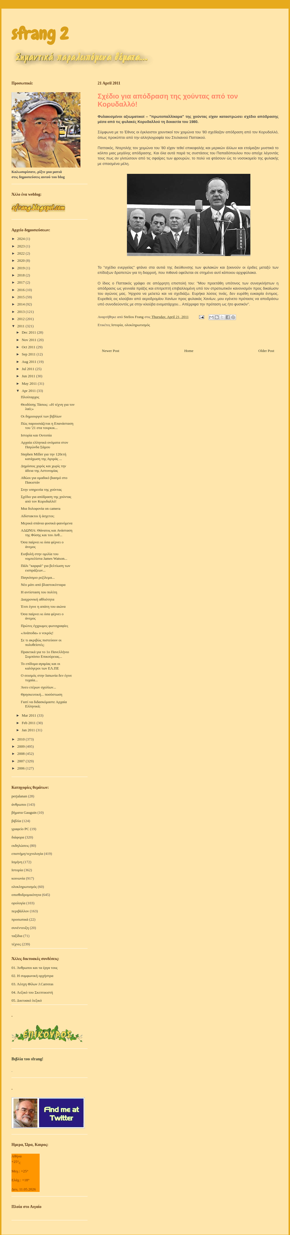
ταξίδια (16, 936)
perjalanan (19, 796)
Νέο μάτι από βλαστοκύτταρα (43, 584)
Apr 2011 (29, 390)
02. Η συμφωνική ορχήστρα (32, 976)
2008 (21, 753)
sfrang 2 (39, 34)
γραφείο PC (20, 829)
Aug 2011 (29, 361)
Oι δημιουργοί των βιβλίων (41, 416)
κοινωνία (18, 878)
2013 (21, 311)
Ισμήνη (16, 862)
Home (189, 351)
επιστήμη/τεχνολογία (27, 853)
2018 (21, 275)
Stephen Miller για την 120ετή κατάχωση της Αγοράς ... (43, 456)
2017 (21, 282)
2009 (21, 746)
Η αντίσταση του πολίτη (39, 592)
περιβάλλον (20, 911)
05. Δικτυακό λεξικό (26, 1000)
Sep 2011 (29, 354)
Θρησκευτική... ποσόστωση (41, 694)
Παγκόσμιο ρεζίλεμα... (38, 577)
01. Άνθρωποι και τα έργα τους (34, 967)
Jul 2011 (28, 369)
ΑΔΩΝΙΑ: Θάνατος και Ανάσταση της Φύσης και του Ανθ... (46, 532)
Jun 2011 (29, 376)
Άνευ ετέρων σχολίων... (38, 687)
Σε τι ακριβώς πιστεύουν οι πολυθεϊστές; (41, 642)
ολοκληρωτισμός (137, 325)
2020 (21, 260)
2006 (21, 768)
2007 (21, 761)
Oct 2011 (29, 347)
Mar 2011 (29, 715)
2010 (21, 739)
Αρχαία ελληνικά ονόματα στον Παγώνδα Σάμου (44, 444)
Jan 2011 (29, 730)
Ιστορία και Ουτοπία (36, 435)
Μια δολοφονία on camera (40, 508)
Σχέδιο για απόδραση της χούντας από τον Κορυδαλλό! (46, 499)
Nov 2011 (29, 340)
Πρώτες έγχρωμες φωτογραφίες (44, 626)
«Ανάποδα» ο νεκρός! (37, 633)
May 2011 (30, 383)
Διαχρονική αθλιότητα (37, 599)
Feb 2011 (29, 723)
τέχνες (16, 944)
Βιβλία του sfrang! (27, 1059)
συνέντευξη (20, 928)
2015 (21, 297)
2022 (21, 253)
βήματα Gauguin (23, 812)
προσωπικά (19, 919)
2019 (21, 268)
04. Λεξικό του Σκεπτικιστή (32, 992)
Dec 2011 (29, 332)
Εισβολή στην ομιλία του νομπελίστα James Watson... (44, 556)
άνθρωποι (18, 804)
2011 (21, 326)
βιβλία (16, 821)
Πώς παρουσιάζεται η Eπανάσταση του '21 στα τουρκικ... (47, 425)
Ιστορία (117, 325)
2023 (21, 246)
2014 (21, 304)
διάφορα (17, 837)
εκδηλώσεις (20, 845)
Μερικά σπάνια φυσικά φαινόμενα (46, 523)
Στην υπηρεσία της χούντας (41, 489)
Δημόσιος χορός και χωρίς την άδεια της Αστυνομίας (43, 468)
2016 (21, 290)
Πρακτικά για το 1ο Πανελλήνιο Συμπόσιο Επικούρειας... (45, 654)
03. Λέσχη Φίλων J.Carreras (32, 984)
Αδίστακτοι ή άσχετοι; (37, 516)
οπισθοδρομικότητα (26, 894)
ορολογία (18, 903)
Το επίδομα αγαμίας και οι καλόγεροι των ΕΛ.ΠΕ (40, 665)
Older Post (266, 351)
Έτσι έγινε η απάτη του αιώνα (43, 606)
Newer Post (110, 351)
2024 (21, 238)
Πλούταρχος (30, 397)
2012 (21, 319)
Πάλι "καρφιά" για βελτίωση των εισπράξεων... (45, 567)
